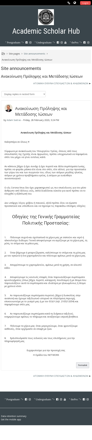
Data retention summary (13, 416)
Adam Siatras (14, 120)
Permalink (82, 365)
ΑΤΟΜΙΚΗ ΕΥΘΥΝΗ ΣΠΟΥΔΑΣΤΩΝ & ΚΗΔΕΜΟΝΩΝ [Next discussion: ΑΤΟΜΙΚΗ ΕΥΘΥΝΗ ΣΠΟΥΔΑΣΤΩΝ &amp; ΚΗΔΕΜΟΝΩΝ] (60, 83)
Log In (85, 3)
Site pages (14, 53)
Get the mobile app (11, 419)
